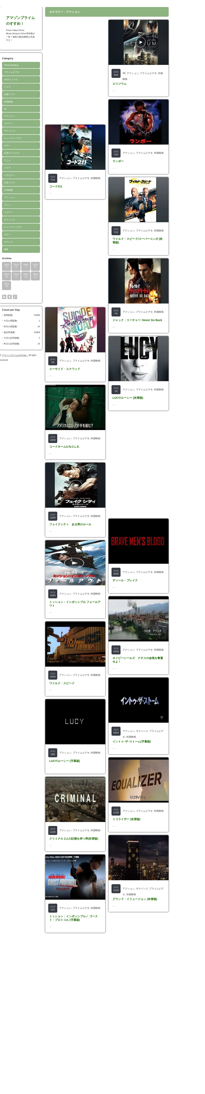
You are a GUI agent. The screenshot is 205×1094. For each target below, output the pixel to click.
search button (15, 297)
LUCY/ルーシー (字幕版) (64, 848)
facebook (9, 297)
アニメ (7, 160)
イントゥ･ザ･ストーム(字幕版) (132, 843)
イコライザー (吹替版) (126, 936)
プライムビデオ (11, 72)
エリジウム (120, 83)
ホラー (7, 145)
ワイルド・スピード (61, 756)
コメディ (8, 123)
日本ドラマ (9, 182)
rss (4, 297)
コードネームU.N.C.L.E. (64, 475)
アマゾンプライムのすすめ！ (15, 355)
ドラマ (7, 87)
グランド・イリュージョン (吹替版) (135, 1030)
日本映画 (8, 190)
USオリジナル (11, 79)
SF (5, 109)
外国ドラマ (9, 94)
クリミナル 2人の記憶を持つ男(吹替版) (73, 941)
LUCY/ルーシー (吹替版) (128, 456)
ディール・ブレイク (125, 653)
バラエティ (9, 175)
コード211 (55, 186)
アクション (9, 116)
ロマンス (8, 242)
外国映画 (8, 101)
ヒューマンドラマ (13, 138)
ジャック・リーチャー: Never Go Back (137, 364)
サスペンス (9, 131)
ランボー (118, 175)
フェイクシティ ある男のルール (70, 568)
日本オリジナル (11, 153)
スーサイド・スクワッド (64, 383)
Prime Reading (11, 65)
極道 (6, 249)
